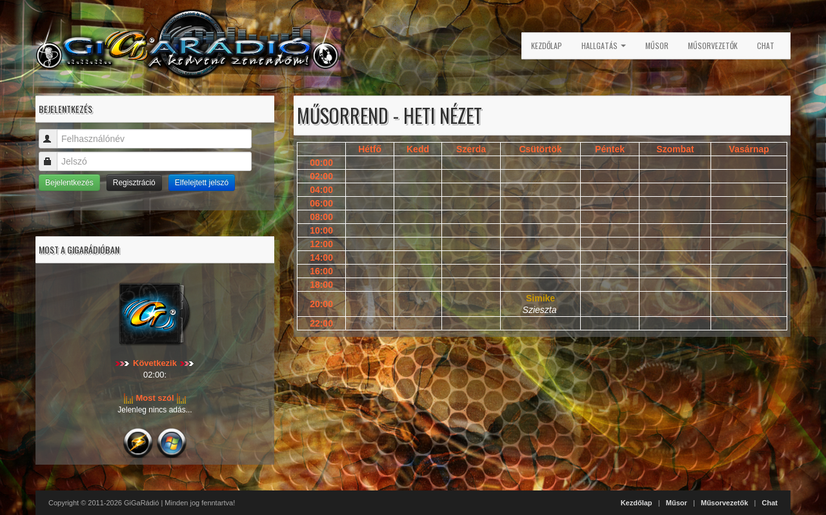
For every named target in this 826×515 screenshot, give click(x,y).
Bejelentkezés (69, 182)
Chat (765, 45)
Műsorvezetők (713, 45)
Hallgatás (603, 45)
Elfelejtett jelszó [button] (201, 182)
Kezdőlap (546, 45)
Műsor (657, 45)
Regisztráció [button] (134, 182)
